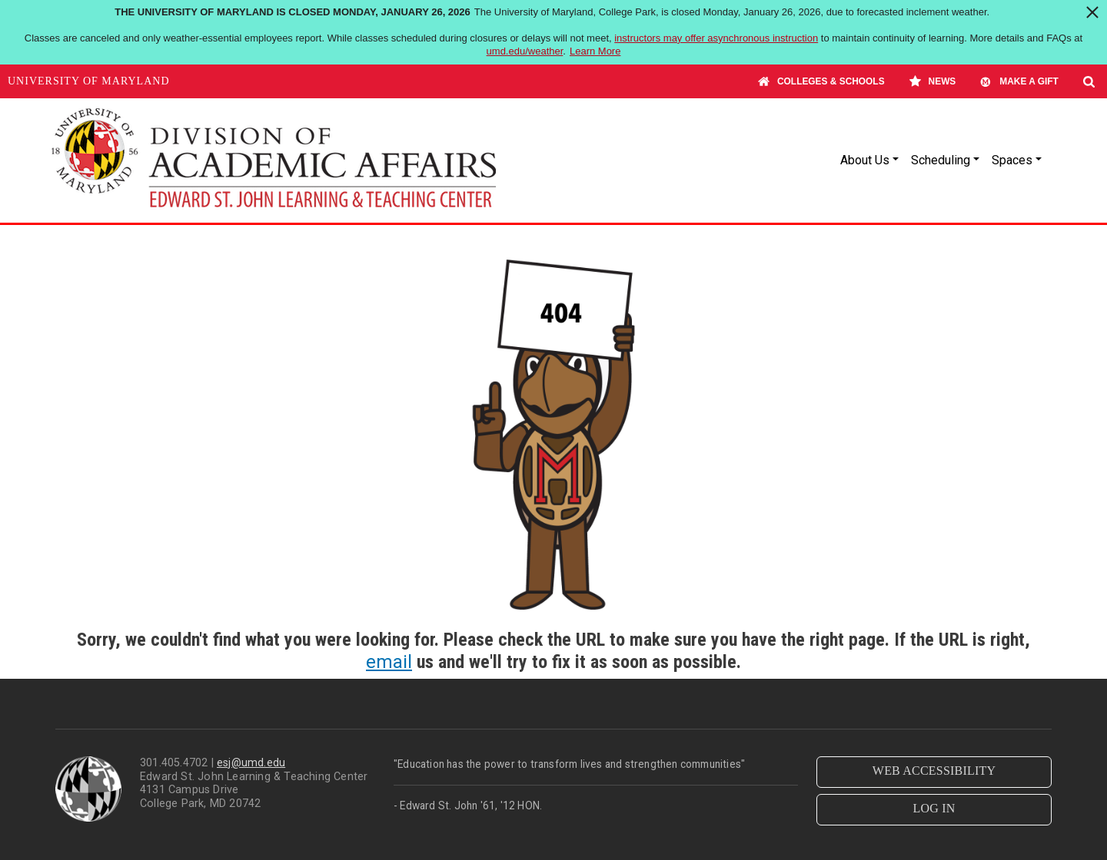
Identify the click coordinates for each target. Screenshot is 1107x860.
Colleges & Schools (821, 81)
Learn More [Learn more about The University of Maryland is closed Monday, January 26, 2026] (595, 51)
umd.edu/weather (525, 51)
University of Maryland (89, 81)
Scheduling (940, 160)
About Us (864, 160)
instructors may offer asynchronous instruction (716, 38)
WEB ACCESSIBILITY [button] (934, 770)
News (932, 81)
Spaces (1012, 160)
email (389, 662)
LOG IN (934, 808)
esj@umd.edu (251, 762)
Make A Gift (1019, 81)
